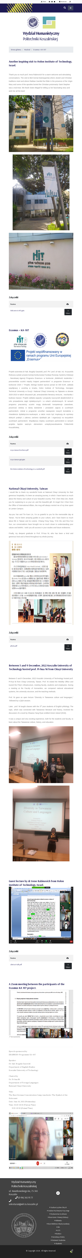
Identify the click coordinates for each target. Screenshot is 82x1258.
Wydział (27, 49)
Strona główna (16, 49)
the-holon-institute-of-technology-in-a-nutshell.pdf (27, 469)
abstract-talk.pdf (16, 964)
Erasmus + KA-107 (39, 49)
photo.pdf (13, 646)
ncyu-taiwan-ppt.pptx (17, 459)
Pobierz (68, 312)
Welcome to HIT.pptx (17, 310)
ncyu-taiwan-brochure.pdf (19, 450)
